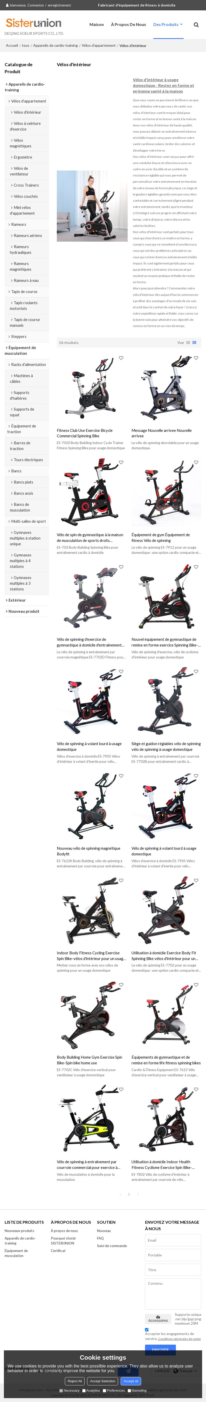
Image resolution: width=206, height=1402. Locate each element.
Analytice (91, 1390)
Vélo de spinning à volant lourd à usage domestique (89, 746)
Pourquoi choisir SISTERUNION (63, 1241)
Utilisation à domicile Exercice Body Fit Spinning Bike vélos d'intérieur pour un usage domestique (164, 956)
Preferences (114, 1390)
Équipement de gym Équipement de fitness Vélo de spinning (161, 537)
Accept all (130, 1381)
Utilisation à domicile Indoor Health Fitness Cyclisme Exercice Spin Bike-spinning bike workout (162, 1164)
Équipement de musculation (16, 1253)
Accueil (12, 45)
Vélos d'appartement (99, 45)
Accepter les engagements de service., (173, 1335)
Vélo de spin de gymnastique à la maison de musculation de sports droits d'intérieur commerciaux (90, 537)
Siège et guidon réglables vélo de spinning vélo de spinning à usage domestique (166, 746)
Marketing (137, 1390)
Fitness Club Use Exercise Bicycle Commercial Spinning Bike (85, 433)
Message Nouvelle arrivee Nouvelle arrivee (162, 433)
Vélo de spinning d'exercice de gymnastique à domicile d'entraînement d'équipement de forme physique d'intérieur (89, 642)
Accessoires (158, 1319)
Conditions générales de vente (179, 1339)
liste (188, 342)
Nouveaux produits (19, 1231)
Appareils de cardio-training (55, 45)
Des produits (165, 24)
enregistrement (59, 5)
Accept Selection (102, 1381)
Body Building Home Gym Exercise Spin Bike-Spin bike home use (89, 1060)
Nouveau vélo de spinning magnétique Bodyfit (88, 851)
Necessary (69, 1390)
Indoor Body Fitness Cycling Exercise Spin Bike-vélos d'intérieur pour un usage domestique (91, 956)
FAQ (100, 1238)
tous (25, 45)
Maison (97, 24)
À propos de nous (128, 24)
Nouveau (104, 1231)
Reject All (75, 1381)
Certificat (58, 1251)
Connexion (36, 5)
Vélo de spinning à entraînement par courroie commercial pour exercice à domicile (87, 1164)
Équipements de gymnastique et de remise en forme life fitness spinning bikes (166, 1060)
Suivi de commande (112, 1246)
